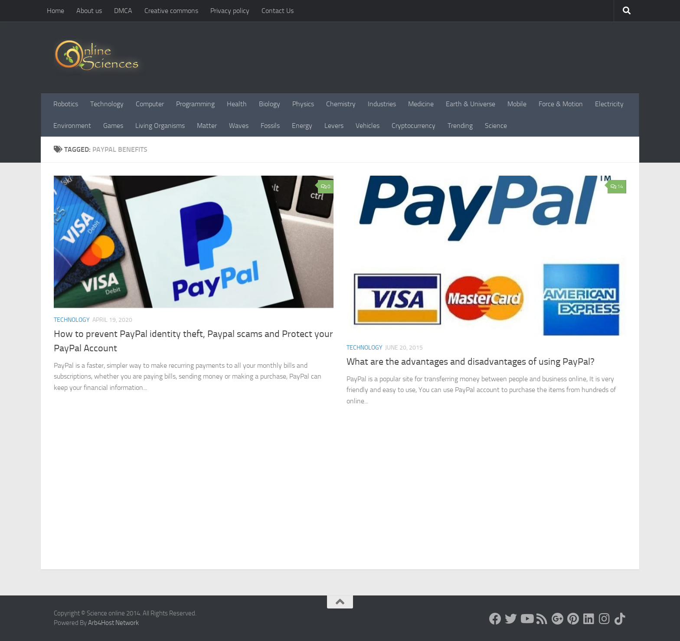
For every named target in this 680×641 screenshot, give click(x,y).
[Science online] (495, 619)
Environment (72, 125)
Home (55, 11)
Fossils (270, 125)
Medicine (421, 104)
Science (496, 125)
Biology (269, 104)
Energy (302, 125)
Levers (333, 125)
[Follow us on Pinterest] (573, 619)
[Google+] (558, 619)
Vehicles (367, 125)
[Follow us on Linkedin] (589, 619)
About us (89, 11)
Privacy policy (229, 11)
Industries (382, 104)
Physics (303, 104)
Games (113, 125)
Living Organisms (160, 125)
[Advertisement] (340, 504)
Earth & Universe (470, 104)
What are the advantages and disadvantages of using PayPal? (471, 361)
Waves (238, 125)
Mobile (516, 104)
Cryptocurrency (413, 125)
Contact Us (278, 11)
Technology (107, 104)
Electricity (609, 104)
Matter (207, 125)
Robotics (65, 104)
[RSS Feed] (542, 619)
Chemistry (341, 104)
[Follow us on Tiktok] (620, 619)
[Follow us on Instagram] (604, 619)
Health (237, 104)
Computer (150, 104)
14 (617, 186)
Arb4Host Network (113, 623)
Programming (195, 104)
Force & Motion (561, 104)
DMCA (123, 11)
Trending (460, 125)
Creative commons (171, 11)
